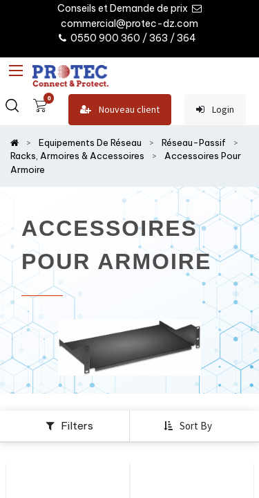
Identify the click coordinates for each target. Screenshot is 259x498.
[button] (189, 426)
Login (215, 109)
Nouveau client (120, 109)
